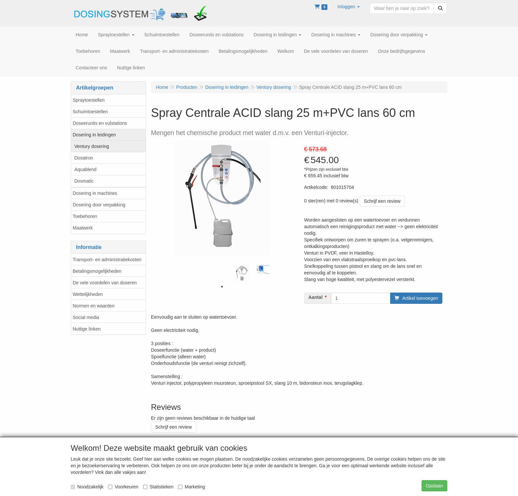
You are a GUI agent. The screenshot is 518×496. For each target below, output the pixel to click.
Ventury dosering (91, 146)
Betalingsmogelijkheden (97, 271)
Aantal (316, 297)
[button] (348, 6)
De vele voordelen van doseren (105, 282)
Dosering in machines (95, 193)
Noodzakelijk (87, 486)
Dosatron (83, 157)
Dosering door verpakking (99, 204)
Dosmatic (83, 181)
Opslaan (434, 485)
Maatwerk (83, 227)
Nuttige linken (87, 329)
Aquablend (85, 169)
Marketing (191, 486)
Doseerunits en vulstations (100, 123)
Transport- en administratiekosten (107, 259)
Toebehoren (85, 216)
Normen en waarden (94, 305)
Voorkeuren (123, 486)
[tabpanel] (241, 273)
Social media (86, 317)
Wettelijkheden (88, 294)
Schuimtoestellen (90, 111)
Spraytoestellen (89, 100)
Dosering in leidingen (94, 134)
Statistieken (158, 486)
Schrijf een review (382, 201)
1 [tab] (222, 286)
